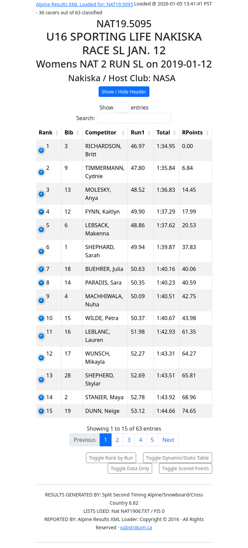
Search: (124, 118)
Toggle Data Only (130, 468)
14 (49, 397)
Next (168, 440)
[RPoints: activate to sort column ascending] (195, 132)
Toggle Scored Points (185, 468)
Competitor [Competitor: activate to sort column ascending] (100, 132)
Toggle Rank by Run (111, 458)
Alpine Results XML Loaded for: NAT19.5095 (84, 4)
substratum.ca (136, 527)
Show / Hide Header (124, 91)
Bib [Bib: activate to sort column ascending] (68, 132)
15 (49, 411)
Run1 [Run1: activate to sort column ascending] (137, 132)
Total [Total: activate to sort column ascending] (163, 132)
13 (49, 375)
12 (49, 353)
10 (49, 318)
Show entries (123, 107)
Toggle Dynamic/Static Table (177, 458)
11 (49, 331)
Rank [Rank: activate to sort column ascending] (46, 132)
